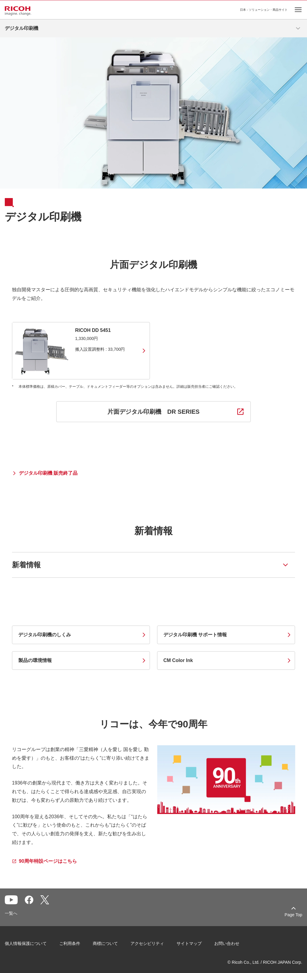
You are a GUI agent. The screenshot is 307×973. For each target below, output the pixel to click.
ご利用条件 (69, 943)
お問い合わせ (226, 943)
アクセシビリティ (147, 943)
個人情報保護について (26, 943)
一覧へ (11, 913)
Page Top (293, 914)
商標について (105, 943)
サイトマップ (189, 943)
